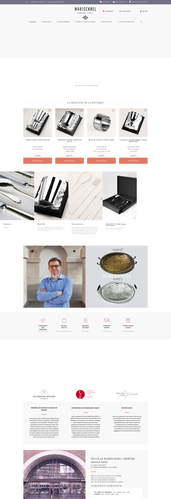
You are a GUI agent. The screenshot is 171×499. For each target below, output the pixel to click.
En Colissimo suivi (106, 331)
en (27, 2)
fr (24, 2)
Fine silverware (63, 21)
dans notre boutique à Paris (64, 331)
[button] (124, 11)
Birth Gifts (47, 21)
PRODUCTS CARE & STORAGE (85, 21)
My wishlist (109, 11)
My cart (145, 11)
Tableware (32, 21)
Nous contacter (121, 2)
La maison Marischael (126, 21)
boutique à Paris (139, 2)
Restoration (107, 21)
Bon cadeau (106, 2)
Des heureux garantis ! (128, 331)
